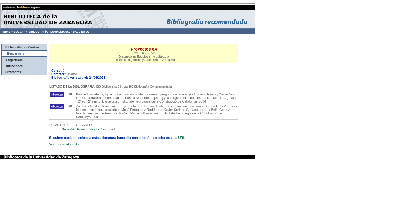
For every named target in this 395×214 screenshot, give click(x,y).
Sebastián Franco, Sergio (80, 129)
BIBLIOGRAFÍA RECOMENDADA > (50, 31)
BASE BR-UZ (81, 31)
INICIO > (7, 31)
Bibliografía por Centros (22, 47)
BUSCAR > (20, 31)
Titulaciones (14, 66)
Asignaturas (14, 60)
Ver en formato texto (64, 144)
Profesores (13, 72)
